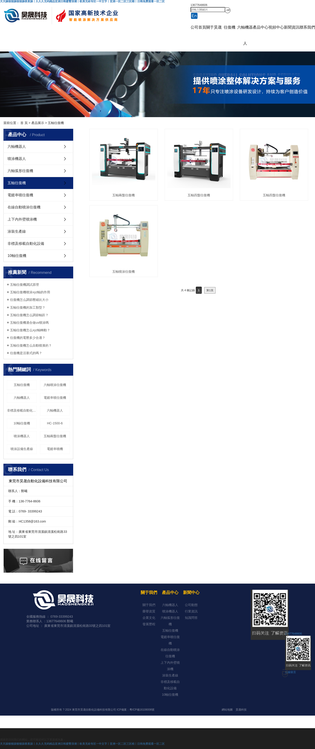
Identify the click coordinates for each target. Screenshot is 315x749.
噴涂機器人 (17, 159)
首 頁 (24, 123)
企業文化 (149, 618)
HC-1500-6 (55, 423)
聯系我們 (307, 27)
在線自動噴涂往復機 (24, 207)
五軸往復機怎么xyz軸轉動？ (30, 330)
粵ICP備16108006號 (141, 709)
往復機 (229, 27)
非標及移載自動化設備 (26, 243)
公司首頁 (198, 27)
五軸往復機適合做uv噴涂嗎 (29, 322)
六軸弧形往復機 (20, 171)
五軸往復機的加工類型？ (27, 307)
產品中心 (260, 27)
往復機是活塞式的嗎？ (26, 353)
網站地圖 (227, 709)
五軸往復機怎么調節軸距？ (29, 315)
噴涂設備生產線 (22, 449)
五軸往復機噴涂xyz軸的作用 (30, 292)
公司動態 (191, 605)
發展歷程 (149, 624)
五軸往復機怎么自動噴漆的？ (31, 345)
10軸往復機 (17, 256)
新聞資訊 (291, 27)
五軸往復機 (56, 123)
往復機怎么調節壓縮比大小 (29, 300)
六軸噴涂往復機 (55, 385)
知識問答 (191, 618)
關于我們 (149, 605)
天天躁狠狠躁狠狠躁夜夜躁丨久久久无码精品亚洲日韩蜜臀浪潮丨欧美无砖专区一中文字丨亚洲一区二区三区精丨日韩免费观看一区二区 (82, 743)
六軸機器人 (245, 35)
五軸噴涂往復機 (123, 271)
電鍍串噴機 (55, 449)
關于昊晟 (214, 27)
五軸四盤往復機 (199, 195)
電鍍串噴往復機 (20, 195)
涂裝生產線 (17, 231)
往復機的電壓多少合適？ (27, 337)
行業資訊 (191, 611)
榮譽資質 (149, 611)
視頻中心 (276, 27)
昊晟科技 (241, 709)
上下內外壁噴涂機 (22, 219)
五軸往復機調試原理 (24, 284)
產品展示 (37, 123)
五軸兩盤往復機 (55, 436)
